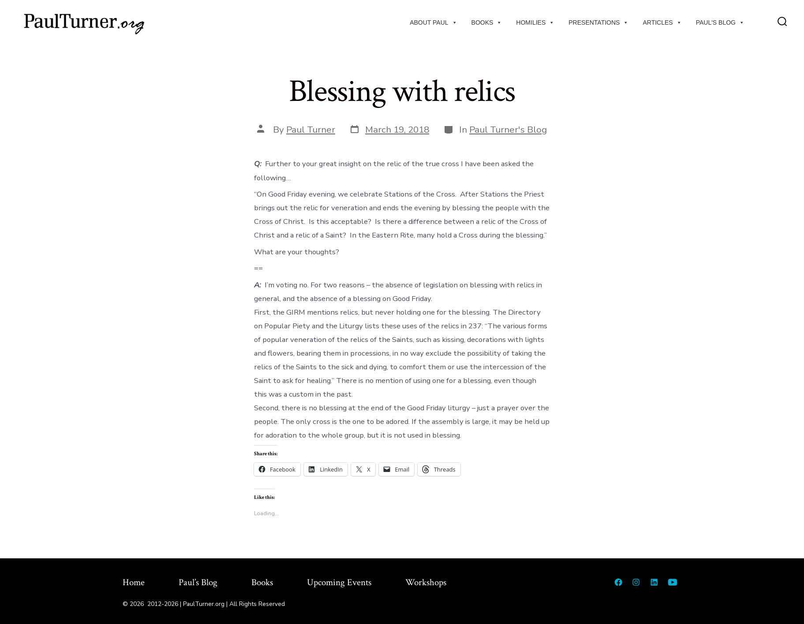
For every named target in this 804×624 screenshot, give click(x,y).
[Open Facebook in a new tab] (618, 582)
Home (134, 582)
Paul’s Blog (198, 582)
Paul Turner (310, 129)
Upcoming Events (339, 582)
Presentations (598, 22)
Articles (662, 22)
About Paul (433, 22)
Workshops (425, 582)
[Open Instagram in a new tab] (636, 582)
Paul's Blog (720, 22)
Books (486, 22)
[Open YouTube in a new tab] (672, 582)
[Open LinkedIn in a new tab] (654, 582)
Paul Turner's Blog (508, 129)
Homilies (535, 22)
